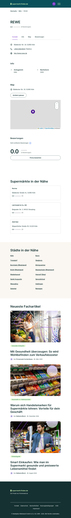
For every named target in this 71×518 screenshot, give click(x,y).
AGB (56, 506)
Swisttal (13, 289)
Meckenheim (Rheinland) (45, 270)
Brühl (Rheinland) (16, 270)
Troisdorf (13, 260)
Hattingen (39, 284)
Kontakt (16, 506)
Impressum (36, 508)
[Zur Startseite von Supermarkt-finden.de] (19, 4)
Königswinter (40, 265)
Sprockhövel (40, 279)
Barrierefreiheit (34, 506)
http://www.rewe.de (20, 53)
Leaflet (40, 128)
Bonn (37, 256)
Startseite (13, 11)
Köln (20, 11)
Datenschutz (24, 506)
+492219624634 (19, 49)
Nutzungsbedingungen (47, 506)
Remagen (39, 289)
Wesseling (14, 284)
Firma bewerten (35, 158)
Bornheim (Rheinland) (18, 265)
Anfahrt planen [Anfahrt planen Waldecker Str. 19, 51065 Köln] (18, 95)
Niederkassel (15, 274)
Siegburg (39, 260)
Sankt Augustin (16, 279)
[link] (35, 193)
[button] (54, 4)
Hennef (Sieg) (41, 274)
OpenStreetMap (49, 128)
